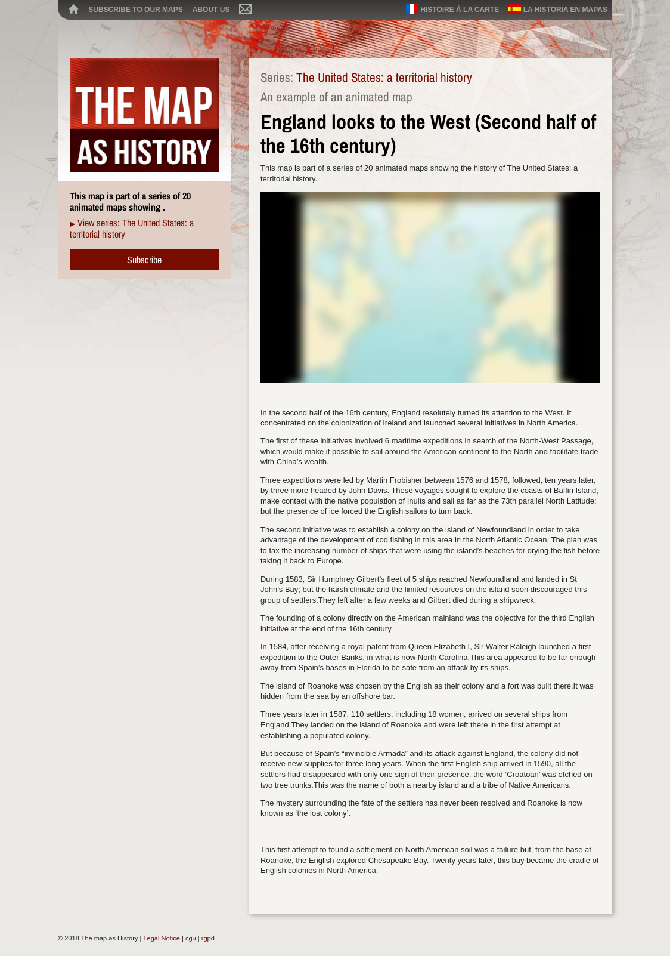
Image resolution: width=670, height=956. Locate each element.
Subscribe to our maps (135, 9)
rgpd (208, 938)
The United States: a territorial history (384, 77)
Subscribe (144, 259)
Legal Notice (161, 938)
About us (211, 9)
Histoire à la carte (452, 9)
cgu (190, 938)
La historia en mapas (557, 9)
